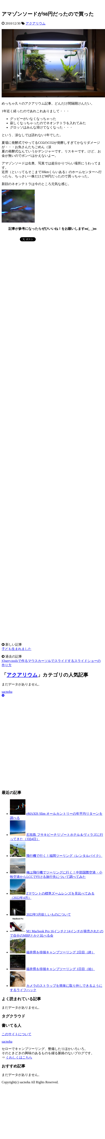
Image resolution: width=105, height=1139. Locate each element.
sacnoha (7, 691)
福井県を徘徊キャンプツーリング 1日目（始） (60, 969)
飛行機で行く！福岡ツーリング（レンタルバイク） (64, 855)
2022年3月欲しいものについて (48, 914)
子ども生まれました (16, 649)
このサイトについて (16, 1034)
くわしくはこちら (19, 1057)
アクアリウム (35, 23)
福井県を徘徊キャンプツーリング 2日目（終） (60, 952)
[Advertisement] (33, 268)
